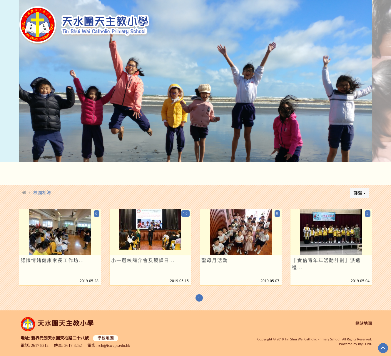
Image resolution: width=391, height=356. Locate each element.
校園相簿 (42, 192)
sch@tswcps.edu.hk (114, 345)
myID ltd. (365, 344)
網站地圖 (363, 323)
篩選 (359, 193)
